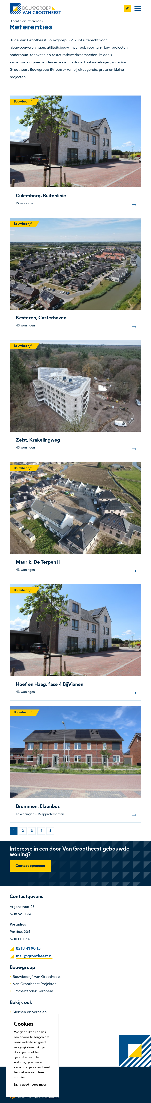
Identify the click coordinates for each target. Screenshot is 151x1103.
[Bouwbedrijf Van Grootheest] (36, 8)
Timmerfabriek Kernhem (33, 991)
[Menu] (136, 8)
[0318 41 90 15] (125, 8)
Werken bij (22, 1034)
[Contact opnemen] (30, 866)
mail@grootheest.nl (34, 956)
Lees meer (38, 1084)
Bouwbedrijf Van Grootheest (36, 977)
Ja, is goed (21, 1084)
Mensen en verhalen (30, 1012)
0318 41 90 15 (28, 949)
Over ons (20, 1019)
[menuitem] (136, 8)
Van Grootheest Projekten (35, 984)
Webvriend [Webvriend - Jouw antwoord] (52, 1097)
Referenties (22, 1027)
